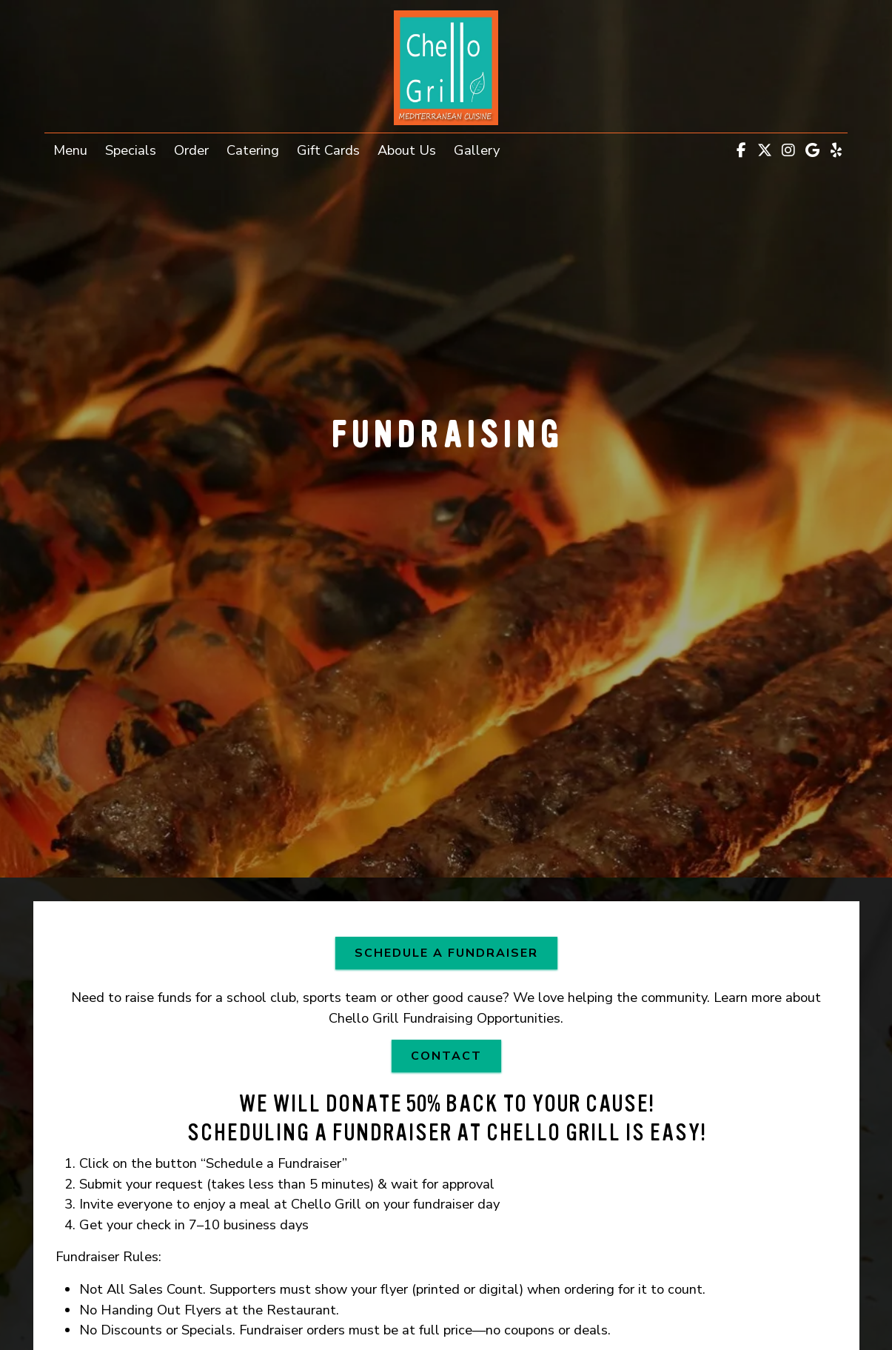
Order (196, 148)
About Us (407, 150)
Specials (130, 150)
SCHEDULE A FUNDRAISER (456, 952)
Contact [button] (456, 1055)
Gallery (477, 150)
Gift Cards (333, 148)
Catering (253, 150)
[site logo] (446, 68)
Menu (70, 150)
